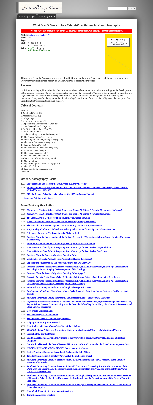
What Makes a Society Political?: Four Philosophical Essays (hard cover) (59, 259)
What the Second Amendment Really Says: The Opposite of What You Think (61, 243)
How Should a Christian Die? (40, 311)
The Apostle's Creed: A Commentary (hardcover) (49, 318)
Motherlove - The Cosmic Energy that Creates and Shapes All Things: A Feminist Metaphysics (69, 214)
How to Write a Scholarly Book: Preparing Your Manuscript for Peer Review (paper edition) (69, 247)
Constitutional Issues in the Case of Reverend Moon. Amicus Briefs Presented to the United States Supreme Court (78, 344)
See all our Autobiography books (38, 198)
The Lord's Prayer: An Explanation (42, 314)
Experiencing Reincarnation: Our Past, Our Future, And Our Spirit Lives (59, 263)
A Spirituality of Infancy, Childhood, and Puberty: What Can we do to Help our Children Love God (71, 229)
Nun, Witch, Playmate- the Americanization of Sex (50, 391)
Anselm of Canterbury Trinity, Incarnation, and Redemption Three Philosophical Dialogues (68, 297)
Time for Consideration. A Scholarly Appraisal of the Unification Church (59, 356)
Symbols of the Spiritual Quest (41, 334)
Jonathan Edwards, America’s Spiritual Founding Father (52, 255)
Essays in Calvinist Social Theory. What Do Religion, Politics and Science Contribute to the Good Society (73, 277)
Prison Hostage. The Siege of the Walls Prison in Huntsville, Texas (57, 184)
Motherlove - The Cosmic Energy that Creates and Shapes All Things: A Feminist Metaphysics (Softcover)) (74, 210)
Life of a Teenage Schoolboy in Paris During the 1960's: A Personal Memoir (61, 194)
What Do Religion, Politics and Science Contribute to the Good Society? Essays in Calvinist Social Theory (74, 330)
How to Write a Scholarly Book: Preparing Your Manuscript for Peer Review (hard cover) (67, 251)
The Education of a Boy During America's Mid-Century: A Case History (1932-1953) (64, 225)
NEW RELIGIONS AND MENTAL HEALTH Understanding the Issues (57, 348)
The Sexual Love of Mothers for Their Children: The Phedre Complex (58, 218)
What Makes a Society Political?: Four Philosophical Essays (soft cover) (59, 287)
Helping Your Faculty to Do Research (43, 322)
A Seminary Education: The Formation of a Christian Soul (53, 233)
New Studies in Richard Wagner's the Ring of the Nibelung (53, 326)
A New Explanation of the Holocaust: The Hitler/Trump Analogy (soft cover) (61, 221)
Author (46, 16)
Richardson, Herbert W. (39, 35)
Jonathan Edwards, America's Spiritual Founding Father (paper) (56, 273)
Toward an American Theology (41, 395)
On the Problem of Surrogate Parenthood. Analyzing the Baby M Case (58, 352)
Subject (27, 16)
